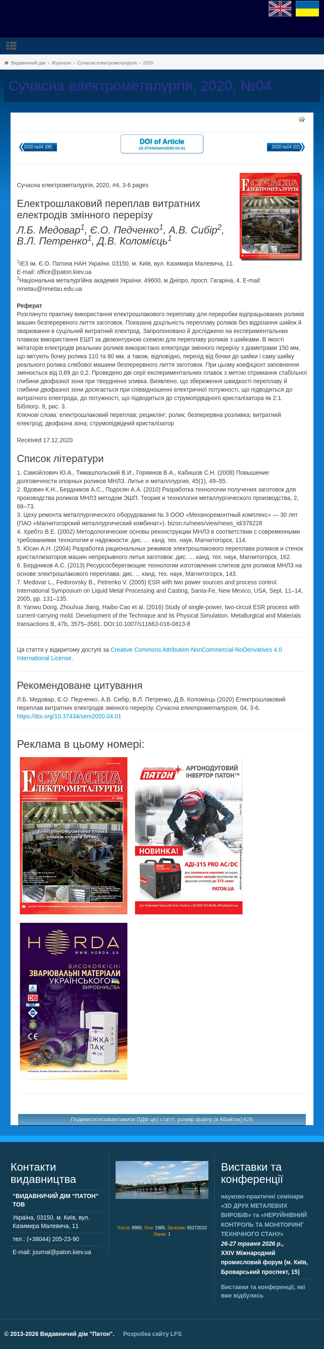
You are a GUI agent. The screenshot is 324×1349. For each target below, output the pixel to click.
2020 (148, 62)
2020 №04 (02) (286, 147)
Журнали (61, 62)
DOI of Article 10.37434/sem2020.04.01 (161, 143)
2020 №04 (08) (38, 147)
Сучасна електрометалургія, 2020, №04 (140, 86)
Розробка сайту (152, 1333)
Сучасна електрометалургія (107, 62)
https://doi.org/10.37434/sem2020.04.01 (69, 716)
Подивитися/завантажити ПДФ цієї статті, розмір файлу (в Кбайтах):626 (162, 1119)
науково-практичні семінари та (264, 1215)
